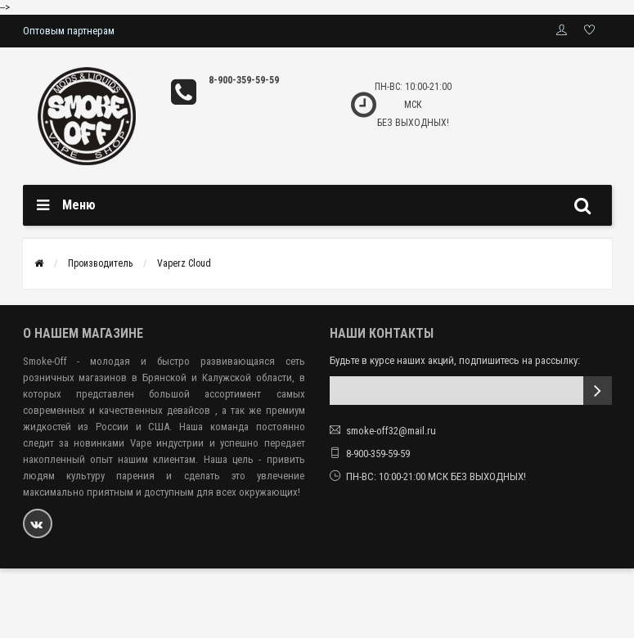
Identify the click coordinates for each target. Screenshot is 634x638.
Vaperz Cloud (184, 263)
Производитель (100, 263)
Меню (79, 205)
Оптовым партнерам (69, 31)
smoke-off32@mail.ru (391, 431)
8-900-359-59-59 (244, 80)
